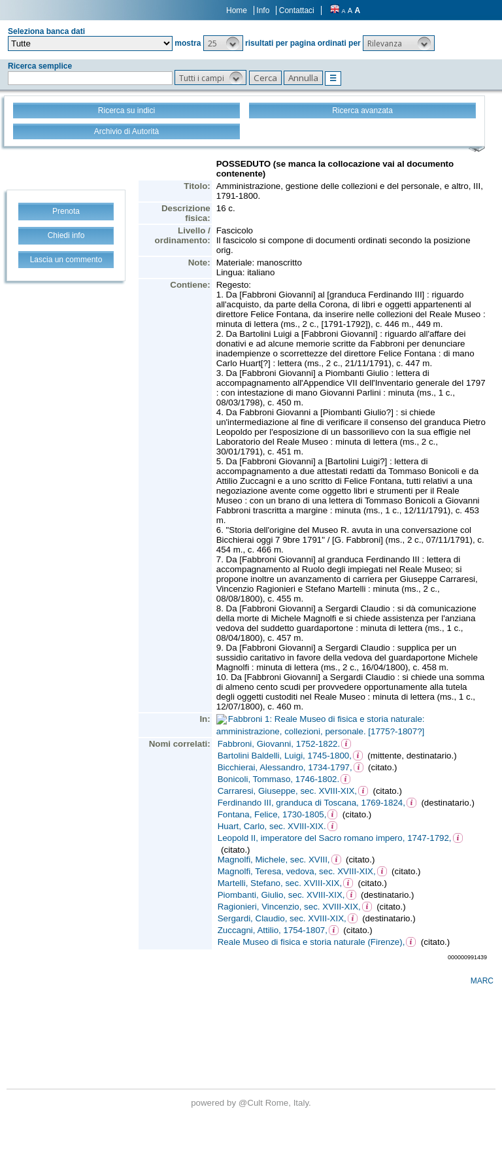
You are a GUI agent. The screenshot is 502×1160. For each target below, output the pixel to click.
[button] (223, 43)
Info (262, 10)
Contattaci (296, 10)
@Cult (252, 1103)
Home (236, 10)
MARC (482, 980)
